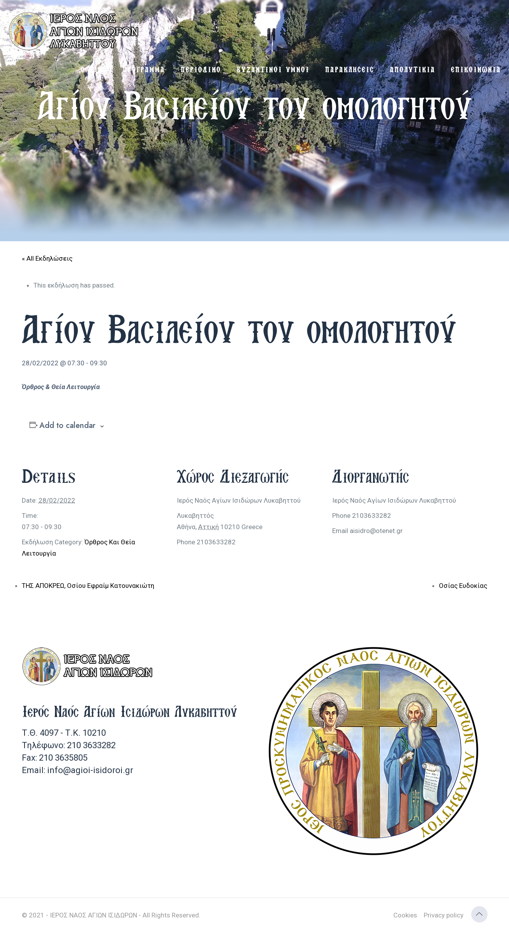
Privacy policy (443, 915)
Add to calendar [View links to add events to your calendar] (67, 425)
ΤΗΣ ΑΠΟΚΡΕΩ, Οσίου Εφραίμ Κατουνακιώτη (88, 585)
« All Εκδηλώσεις (47, 258)
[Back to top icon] (479, 914)
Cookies (405, 915)
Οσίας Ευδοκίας (463, 585)
